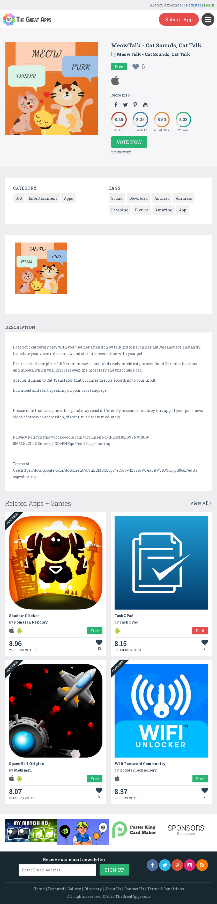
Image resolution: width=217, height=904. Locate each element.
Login (209, 5)
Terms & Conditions (165, 888)
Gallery (74, 888)
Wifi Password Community (140, 763)
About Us (113, 888)
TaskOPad (124, 615)
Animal (161, 198)
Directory (93, 888)
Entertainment (43, 198)
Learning (119, 210)
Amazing (163, 210)
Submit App (178, 19)
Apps (68, 198)
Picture (141, 210)
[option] (41, 269)
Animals (184, 198)
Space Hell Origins (26, 763)
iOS (19, 198)
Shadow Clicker (24, 615)
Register (193, 5)
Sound (117, 198)
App (182, 210)
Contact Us (134, 888)
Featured (56, 888)
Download (138, 198)
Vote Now (129, 142)
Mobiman (23, 770)
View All (201, 503)
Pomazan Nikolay (31, 622)
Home (39, 888)
